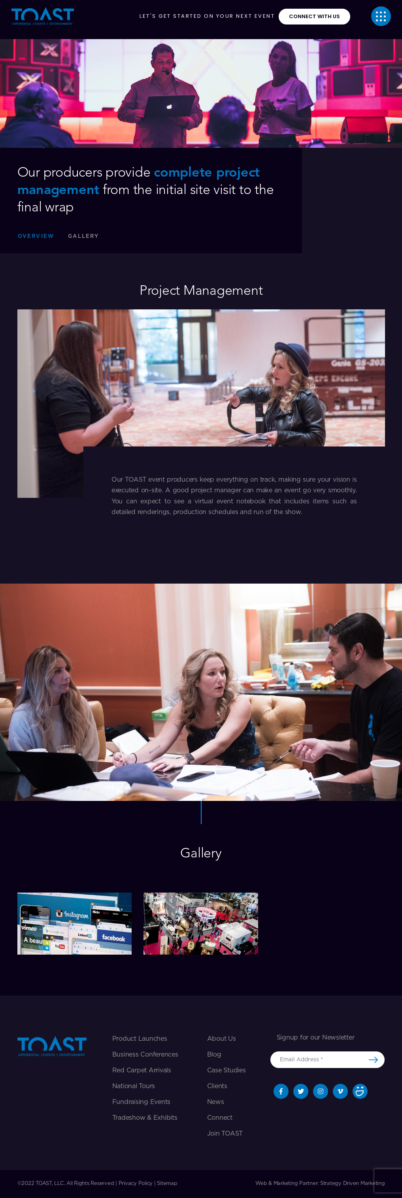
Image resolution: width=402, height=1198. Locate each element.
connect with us (314, 16)
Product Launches (139, 1039)
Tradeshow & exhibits (144, 1118)
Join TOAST (225, 1133)
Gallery (83, 236)
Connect (219, 1118)
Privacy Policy (136, 1183)
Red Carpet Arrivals (141, 1070)
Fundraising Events (141, 1102)
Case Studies (226, 1070)
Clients (217, 1086)
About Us (221, 1039)
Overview (36, 236)
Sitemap (167, 1183)
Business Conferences (145, 1054)
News (215, 1102)
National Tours (133, 1086)
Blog (214, 1054)
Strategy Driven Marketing (352, 1183)
